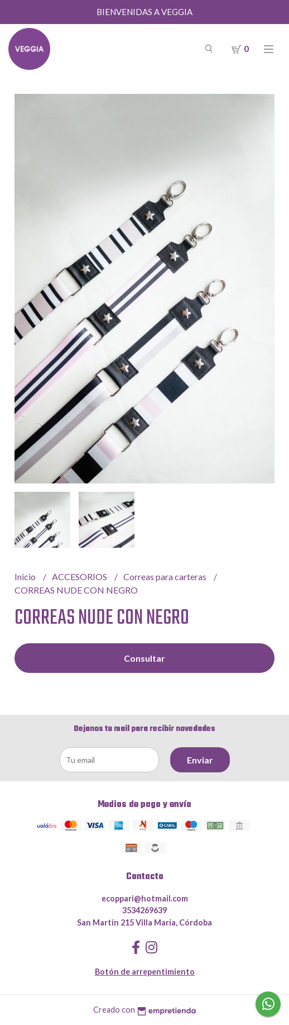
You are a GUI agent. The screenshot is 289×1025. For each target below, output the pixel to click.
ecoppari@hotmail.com (145, 898)
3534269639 (144, 910)
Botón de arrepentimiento (145, 971)
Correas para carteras (165, 576)
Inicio (26, 576)
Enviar (200, 759)
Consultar (144, 658)
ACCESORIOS (80, 576)
